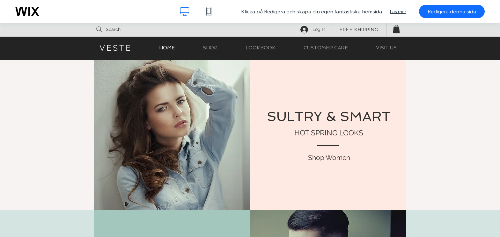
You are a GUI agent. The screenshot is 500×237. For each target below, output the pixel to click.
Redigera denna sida (452, 11)
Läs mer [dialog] (398, 11)
